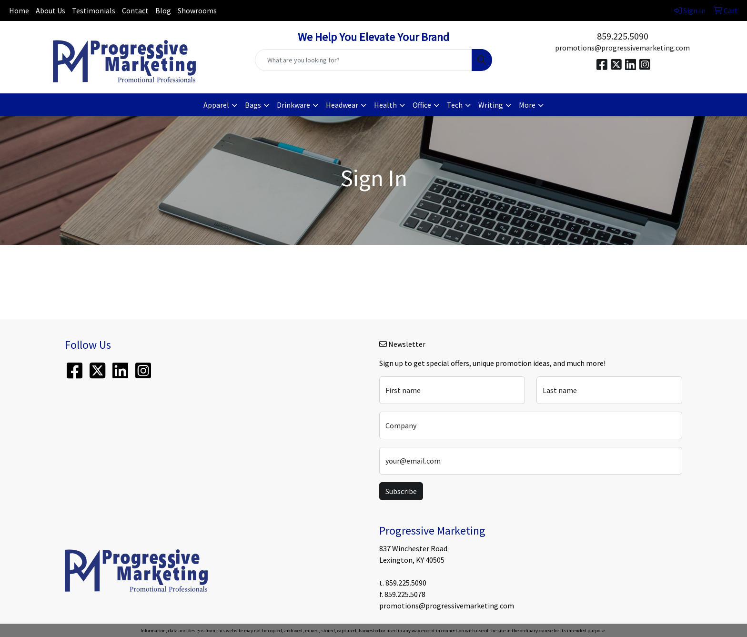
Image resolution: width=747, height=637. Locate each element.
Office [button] (422, 105)
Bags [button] (253, 105)
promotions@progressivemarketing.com (622, 47)
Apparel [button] (216, 105)
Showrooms (197, 10)
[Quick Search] (364, 60)
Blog (163, 10)
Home (19, 10)
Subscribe (401, 491)
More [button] (527, 105)
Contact (135, 10)
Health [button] (385, 105)
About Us (50, 10)
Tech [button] (455, 105)
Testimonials (93, 10)
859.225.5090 (622, 36)
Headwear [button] (342, 105)
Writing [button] (490, 105)
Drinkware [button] (293, 105)
